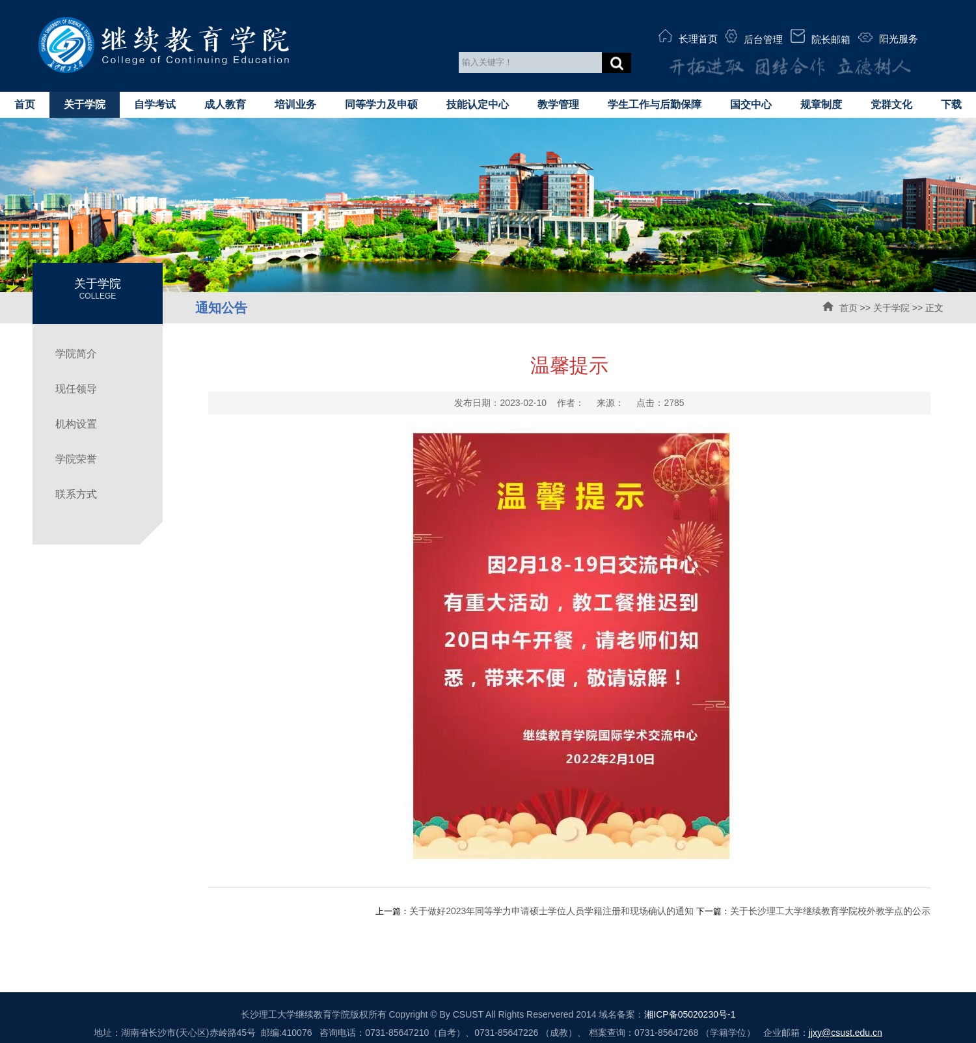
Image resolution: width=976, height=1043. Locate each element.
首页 (24, 104)
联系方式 (76, 494)
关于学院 (84, 104)
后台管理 (754, 37)
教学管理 (558, 104)
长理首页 (688, 36)
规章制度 (821, 104)
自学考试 (155, 104)
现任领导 (76, 388)
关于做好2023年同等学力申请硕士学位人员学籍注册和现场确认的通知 (551, 911)
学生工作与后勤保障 (654, 104)
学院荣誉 (76, 459)
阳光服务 (888, 38)
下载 (951, 104)
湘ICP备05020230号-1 (689, 1014)
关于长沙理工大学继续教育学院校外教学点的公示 (830, 911)
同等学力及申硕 (381, 104)
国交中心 (751, 104)
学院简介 (76, 353)
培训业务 (295, 104)
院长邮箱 (820, 37)
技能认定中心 (477, 104)
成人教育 (225, 104)
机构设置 (76, 423)
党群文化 (891, 104)
